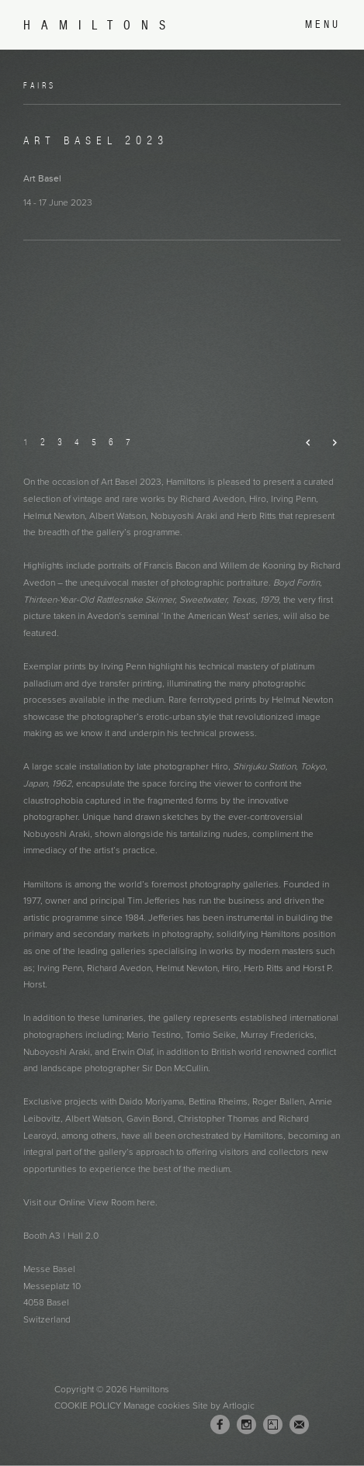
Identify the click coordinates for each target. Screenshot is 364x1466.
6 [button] (111, 442)
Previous (302, 443)
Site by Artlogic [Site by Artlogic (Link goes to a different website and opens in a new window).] (223, 1405)
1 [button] (25, 442)
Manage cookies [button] (156, 1405)
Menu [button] (323, 24)
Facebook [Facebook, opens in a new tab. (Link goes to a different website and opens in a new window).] (220, 1425)
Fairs (39, 85)
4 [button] (77, 442)
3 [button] (59, 442)
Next (328, 443)
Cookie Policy (87, 1405)
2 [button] (42, 442)
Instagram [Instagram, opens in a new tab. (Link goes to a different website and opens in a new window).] (246, 1425)
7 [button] (128, 442)
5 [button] (94, 442)
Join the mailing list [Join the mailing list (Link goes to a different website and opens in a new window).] (299, 1424)
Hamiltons (99, 25)
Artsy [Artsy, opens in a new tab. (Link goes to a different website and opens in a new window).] (273, 1425)
